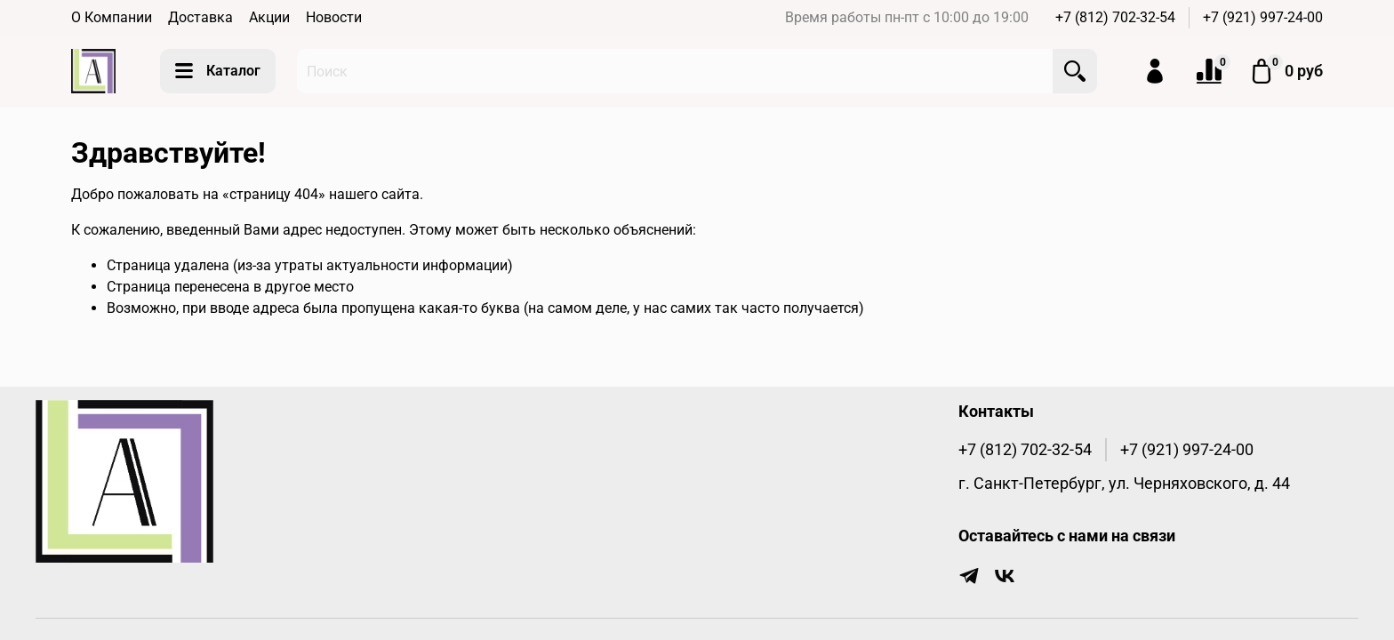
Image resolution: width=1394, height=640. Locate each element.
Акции (269, 17)
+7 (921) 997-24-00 (1263, 17)
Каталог (217, 71)
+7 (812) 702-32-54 (1115, 17)
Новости (334, 17)
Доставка (200, 17)
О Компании (111, 17)
